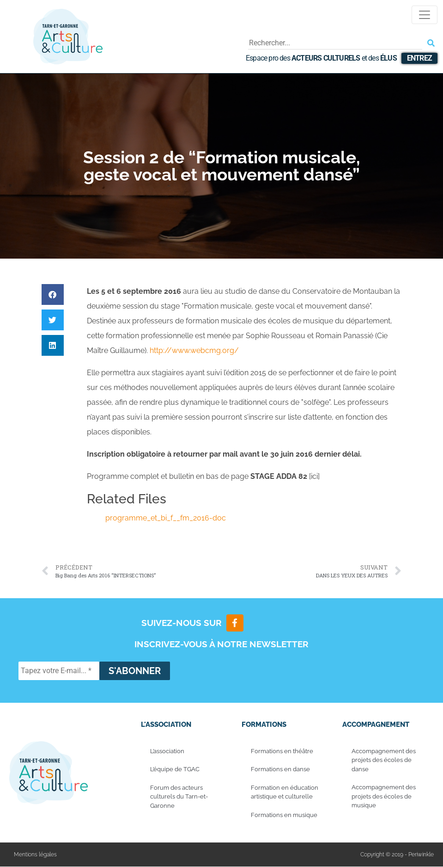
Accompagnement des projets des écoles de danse (384, 760)
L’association (167, 751)
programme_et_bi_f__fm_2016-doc (165, 518)
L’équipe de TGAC (175, 769)
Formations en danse (280, 769)
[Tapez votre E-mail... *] (58, 671)
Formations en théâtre (282, 751)
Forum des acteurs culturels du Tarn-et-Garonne (179, 797)
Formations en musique (284, 815)
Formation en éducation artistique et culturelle (284, 793)
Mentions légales (35, 855)
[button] (53, 294)
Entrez (419, 58)
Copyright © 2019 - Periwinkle (397, 855)
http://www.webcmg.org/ (194, 350)
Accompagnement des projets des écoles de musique (384, 796)
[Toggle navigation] (424, 15)
